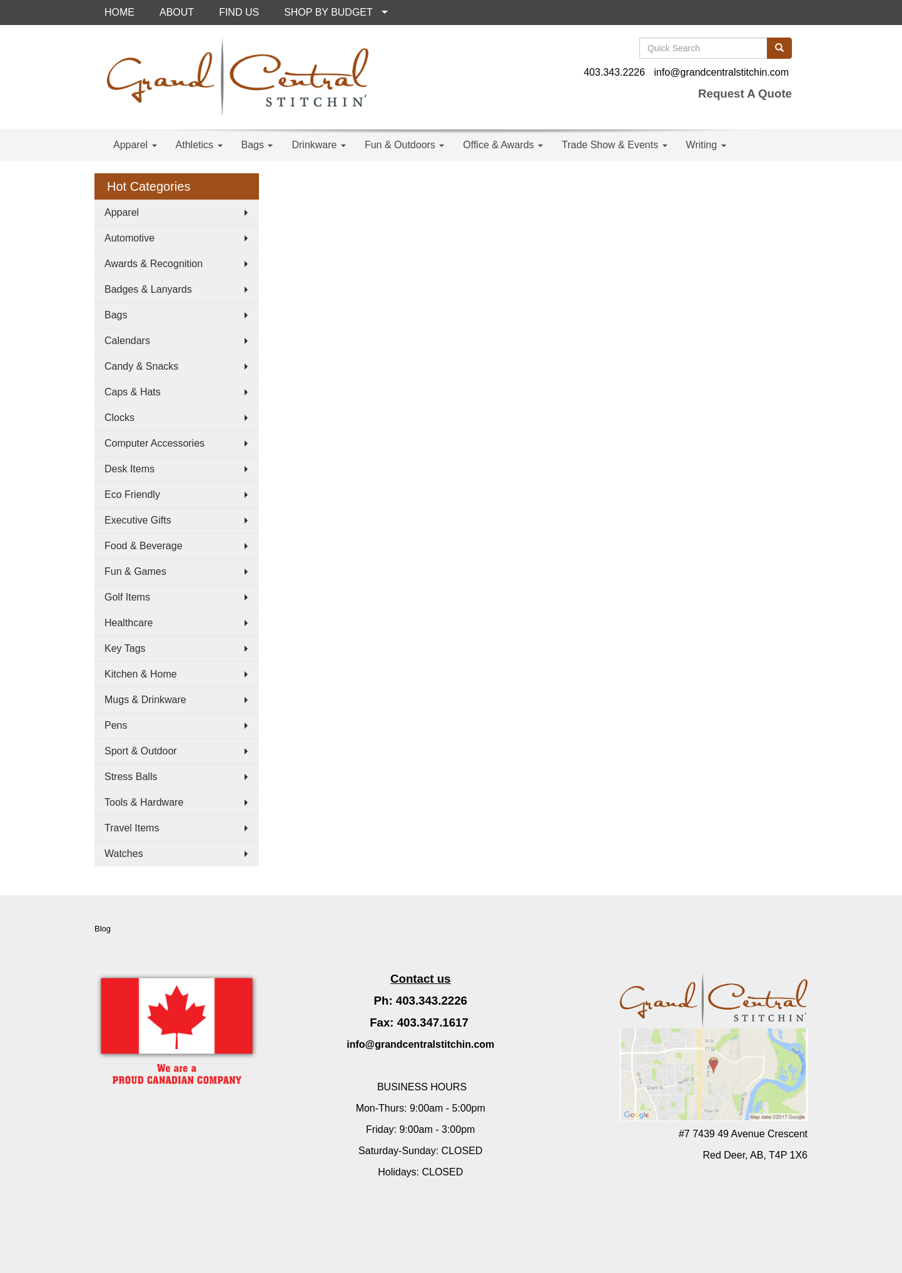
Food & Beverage (143, 545)
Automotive (129, 238)
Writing (706, 144)
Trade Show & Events (614, 144)
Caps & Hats (132, 392)
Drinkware (318, 144)
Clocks (119, 417)
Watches (123, 853)
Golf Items (127, 597)
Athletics (199, 144)
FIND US (239, 12)
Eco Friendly (132, 494)
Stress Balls (130, 776)
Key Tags (125, 648)
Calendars (127, 340)
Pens (115, 725)
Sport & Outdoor (140, 751)
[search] (779, 48)
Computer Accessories (154, 443)
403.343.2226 (614, 72)
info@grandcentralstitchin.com (721, 72)
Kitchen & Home (140, 674)
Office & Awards (503, 144)
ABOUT (177, 12)
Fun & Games (135, 571)
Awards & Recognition (153, 263)
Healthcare (128, 622)
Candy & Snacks (141, 366)
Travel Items (131, 828)
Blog (102, 928)
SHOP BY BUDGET (328, 12)
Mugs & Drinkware (145, 699)
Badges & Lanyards (148, 289)
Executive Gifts (137, 520)
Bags (257, 144)
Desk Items (129, 469)
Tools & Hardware (143, 802)
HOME (119, 12)
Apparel (135, 144)
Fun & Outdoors (404, 144)
